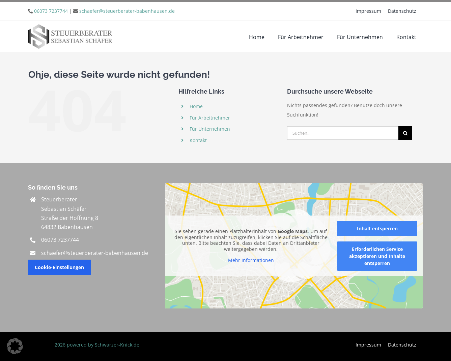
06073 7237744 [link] (60, 239)
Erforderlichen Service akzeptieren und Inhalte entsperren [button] (377, 256)
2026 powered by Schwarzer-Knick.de (96, 344)
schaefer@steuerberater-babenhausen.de (127, 11)
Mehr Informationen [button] (251, 260)
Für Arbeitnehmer (210, 117)
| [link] (104, 11)
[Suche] (405, 133)
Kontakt (198, 140)
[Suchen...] (342, 133)
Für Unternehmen (210, 129)
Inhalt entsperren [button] (377, 228)
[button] (15, 346)
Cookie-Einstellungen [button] (59, 267)
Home (196, 106)
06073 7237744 (51, 11)
